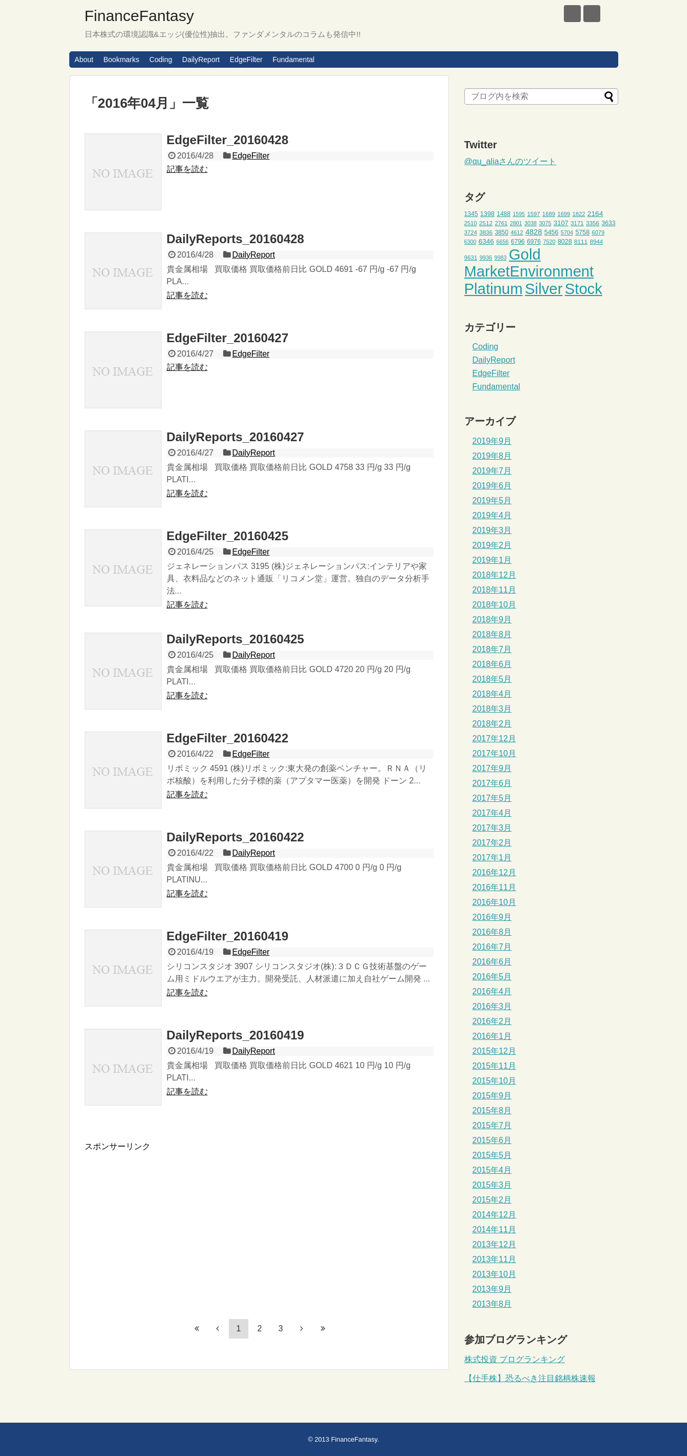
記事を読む (187, 169)
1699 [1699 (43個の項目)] (564, 214)
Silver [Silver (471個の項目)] (543, 288)
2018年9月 (492, 619)
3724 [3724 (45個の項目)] (470, 232)
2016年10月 (494, 902)
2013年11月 (494, 1259)
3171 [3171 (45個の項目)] (577, 223)
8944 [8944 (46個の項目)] (596, 242)
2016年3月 (492, 1006)
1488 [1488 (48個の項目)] (504, 214)
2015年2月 (492, 1199)
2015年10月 (494, 1080)
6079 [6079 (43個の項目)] (598, 232)
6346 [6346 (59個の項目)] (486, 241)
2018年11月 (494, 589)
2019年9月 (492, 441)
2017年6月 (492, 783)
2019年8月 (492, 455)
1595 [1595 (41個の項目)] (519, 214)
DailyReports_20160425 (235, 639)
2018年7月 (492, 649)
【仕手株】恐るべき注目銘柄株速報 (530, 1378)
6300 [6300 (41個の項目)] (470, 242)
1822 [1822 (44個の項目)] (579, 214)
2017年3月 (492, 827)
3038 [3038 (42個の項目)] (530, 223)
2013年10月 (494, 1274)
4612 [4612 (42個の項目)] (517, 232)
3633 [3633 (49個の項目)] (609, 223)
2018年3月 (492, 708)
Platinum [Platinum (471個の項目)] (493, 288)
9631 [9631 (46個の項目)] (471, 257)
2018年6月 (492, 664)
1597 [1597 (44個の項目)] (533, 214)
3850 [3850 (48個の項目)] (501, 232)
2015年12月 (494, 1051)
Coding (160, 59)
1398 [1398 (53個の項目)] (487, 214)
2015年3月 (492, 1184)
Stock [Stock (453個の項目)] (583, 289)
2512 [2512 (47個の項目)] (486, 223)
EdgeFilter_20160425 (227, 536)
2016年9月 (492, 917)
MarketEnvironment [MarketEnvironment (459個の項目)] (529, 271)
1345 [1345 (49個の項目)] (471, 214)
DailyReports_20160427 (235, 437)
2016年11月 (494, 887)
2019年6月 (492, 485)
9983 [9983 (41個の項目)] (501, 257)
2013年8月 (492, 1304)
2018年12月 (494, 574)
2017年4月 (492, 813)
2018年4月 (492, 694)
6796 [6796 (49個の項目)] (518, 241)
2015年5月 (492, 1155)
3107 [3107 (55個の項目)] (561, 223)
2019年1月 (492, 560)
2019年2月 (492, 545)
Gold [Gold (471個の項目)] (525, 254)
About (83, 59)
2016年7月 (492, 946)
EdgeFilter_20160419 (227, 936)
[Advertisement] (171, 1224)
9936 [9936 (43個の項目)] (486, 257)
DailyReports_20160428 (235, 239)
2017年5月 (492, 798)
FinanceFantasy (139, 15)
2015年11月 (494, 1065)
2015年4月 (492, 1170)
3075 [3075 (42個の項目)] (545, 223)
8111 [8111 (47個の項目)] (580, 241)
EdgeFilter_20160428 (227, 140)
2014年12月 (494, 1214)
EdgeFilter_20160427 (227, 338)
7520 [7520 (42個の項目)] (549, 242)
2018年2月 (492, 723)
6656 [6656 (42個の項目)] (502, 242)
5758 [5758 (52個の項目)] (582, 232)
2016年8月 (492, 932)
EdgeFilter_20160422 (227, 738)
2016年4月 (492, 991)
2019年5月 (492, 500)
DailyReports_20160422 (235, 837)
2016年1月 (492, 1036)
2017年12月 (494, 738)
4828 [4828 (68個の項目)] (533, 232)
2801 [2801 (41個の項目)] (516, 223)
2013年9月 (492, 1289)
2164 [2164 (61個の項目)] (595, 214)
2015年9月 (492, 1095)
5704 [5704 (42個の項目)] (567, 232)
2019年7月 (492, 470)
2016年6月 (492, 961)
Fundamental (293, 59)
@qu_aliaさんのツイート (510, 161)
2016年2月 (492, 1021)
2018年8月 (492, 634)
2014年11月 (494, 1229)
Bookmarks (121, 59)
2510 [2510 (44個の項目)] (470, 223)
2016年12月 (494, 872)
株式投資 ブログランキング (514, 1359)
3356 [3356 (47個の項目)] (592, 223)
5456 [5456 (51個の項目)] (551, 232)
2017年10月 (494, 753)
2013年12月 (494, 1244)
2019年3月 (492, 530)
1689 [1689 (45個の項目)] (548, 214)
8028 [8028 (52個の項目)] (565, 241)
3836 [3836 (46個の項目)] (486, 232)
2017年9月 (492, 768)
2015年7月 (492, 1125)
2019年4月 (492, 515)
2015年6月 (492, 1140)
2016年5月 (492, 976)
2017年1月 (492, 857)
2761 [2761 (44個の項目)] (501, 223)
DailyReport (201, 59)
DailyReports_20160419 (235, 1035)
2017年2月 (492, 842)
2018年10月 (494, 604)
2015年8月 (492, 1110)
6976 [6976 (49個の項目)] (534, 241)
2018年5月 (492, 679)
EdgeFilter (246, 59)
